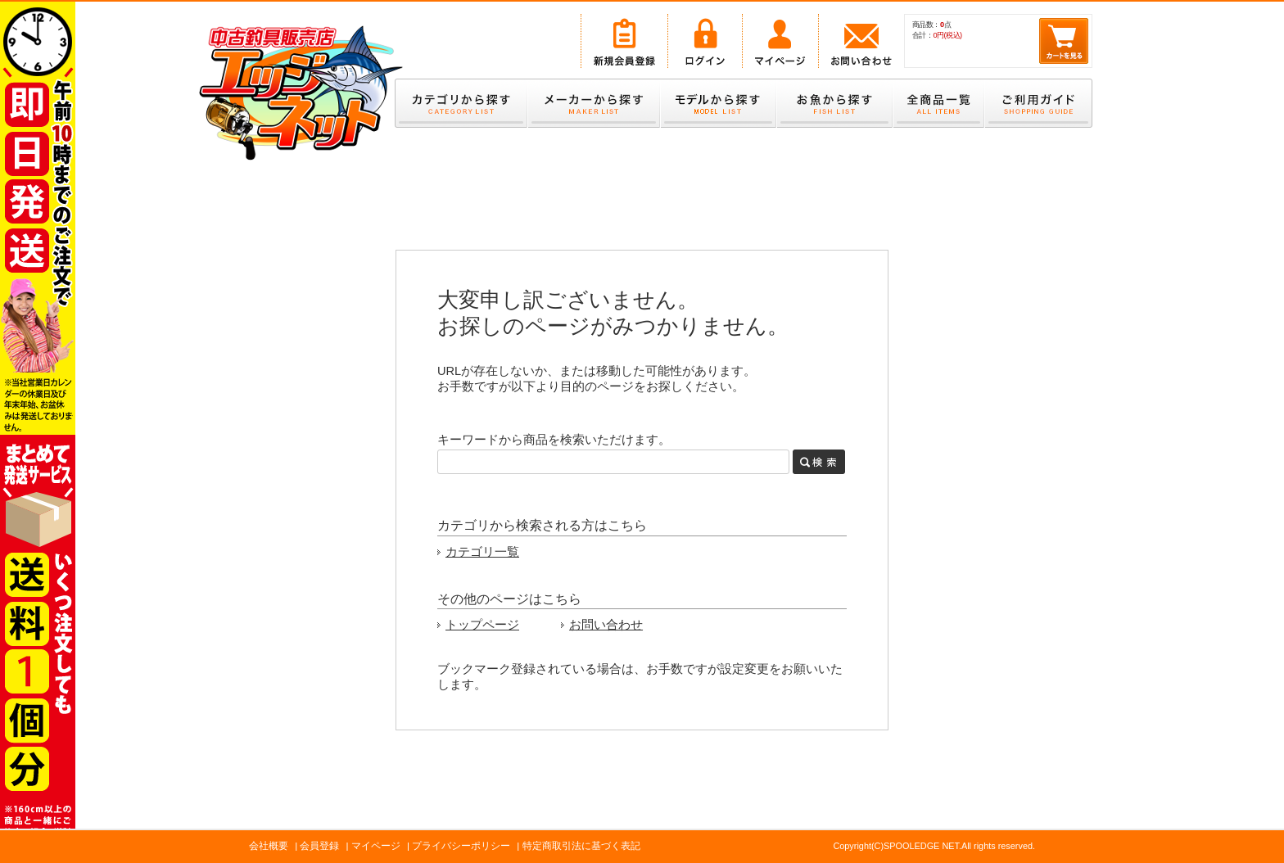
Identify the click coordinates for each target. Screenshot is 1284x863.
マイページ (375, 846)
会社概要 (268, 846)
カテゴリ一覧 (482, 551)
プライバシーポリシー (461, 846)
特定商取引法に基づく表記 (581, 846)
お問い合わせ (606, 624)
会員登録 (319, 846)
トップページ (482, 624)
